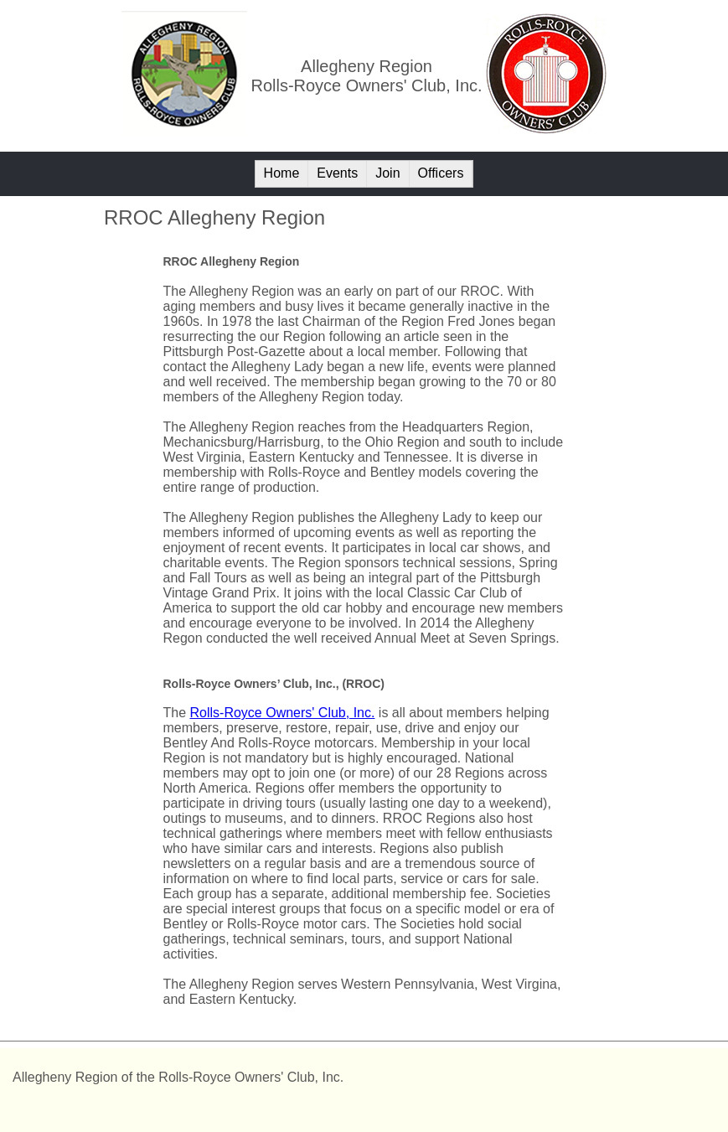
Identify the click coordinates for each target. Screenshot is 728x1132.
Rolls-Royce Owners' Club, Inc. (282, 713)
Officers (441, 173)
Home (282, 173)
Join (387, 173)
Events (337, 173)
